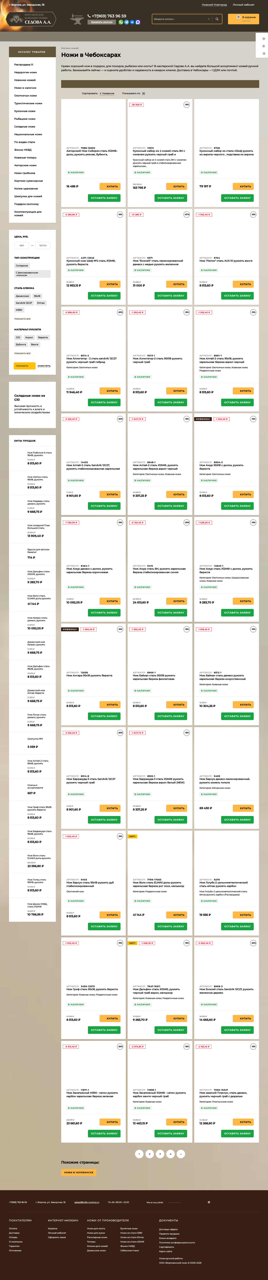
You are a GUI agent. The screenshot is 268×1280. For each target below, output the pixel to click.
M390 (19, 310)
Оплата (13, 1228)
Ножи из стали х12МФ (132, 1241)
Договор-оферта (168, 1229)
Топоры (91, 1241)
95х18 (37, 296)
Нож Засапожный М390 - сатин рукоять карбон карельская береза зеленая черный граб (92, 1096)
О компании (15, 1241)
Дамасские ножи (96, 1250)
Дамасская (22, 296)
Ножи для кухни (96, 1233)
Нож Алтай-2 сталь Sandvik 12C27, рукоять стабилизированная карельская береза (93, 469)
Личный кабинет (57, 1233)
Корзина (52, 1228)
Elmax (41, 302)
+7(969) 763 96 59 (109, 16)
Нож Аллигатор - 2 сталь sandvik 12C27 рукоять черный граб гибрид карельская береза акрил (91, 362)
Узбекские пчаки (129, 1250)
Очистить (44, 366)
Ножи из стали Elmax (132, 1237)
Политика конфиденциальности (177, 1242)
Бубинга (21, 344)
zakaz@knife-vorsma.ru (86, 1202)
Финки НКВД (127, 1246)
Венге (34, 344)
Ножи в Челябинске (78, 1172)
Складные (22, 265)
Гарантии (14, 1246)
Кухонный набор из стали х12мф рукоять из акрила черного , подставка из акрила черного (226, 154)
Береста (43, 337)
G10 (18, 337)
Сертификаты (166, 1247)
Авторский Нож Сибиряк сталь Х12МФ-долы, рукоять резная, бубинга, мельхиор (91, 154)
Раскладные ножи (97, 1237)
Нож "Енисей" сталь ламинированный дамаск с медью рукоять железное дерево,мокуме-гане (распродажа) (158, 264)
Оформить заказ (57, 1237)
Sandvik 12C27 (24, 302)
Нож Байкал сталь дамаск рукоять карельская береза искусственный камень (222, 679)
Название (107, 93)
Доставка (14, 1233)
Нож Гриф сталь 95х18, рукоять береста (92, 989)
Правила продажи (169, 1233)
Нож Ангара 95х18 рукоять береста (89, 675)
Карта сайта (165, 1251)
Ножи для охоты (96, 1228)
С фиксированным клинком (27, 274)
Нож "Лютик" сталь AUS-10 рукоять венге (225, 260)
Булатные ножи (129, 1228)
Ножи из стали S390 (131, 1233)
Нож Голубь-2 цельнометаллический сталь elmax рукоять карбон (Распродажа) (223, 886)
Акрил (29, 337)
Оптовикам (15, 1250)
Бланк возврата (167, 1238)
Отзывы (13, 1237)
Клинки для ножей (97, 1246)
